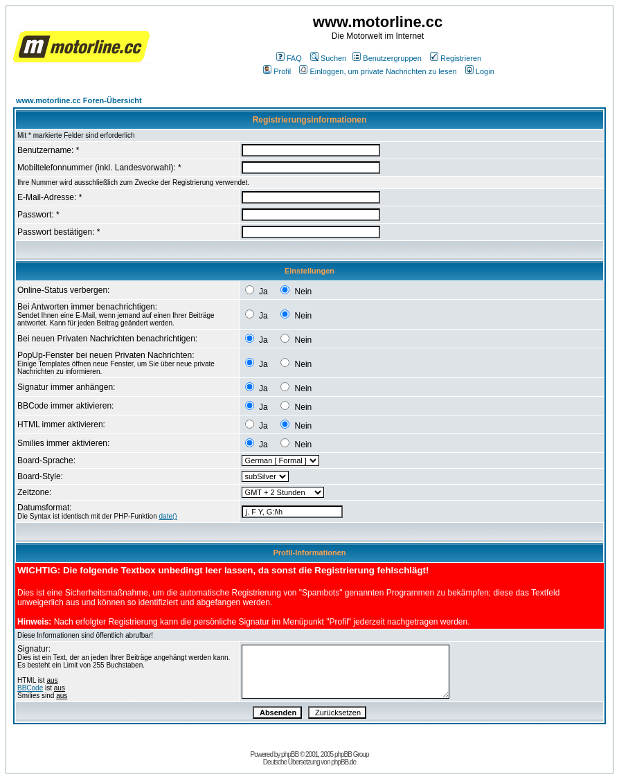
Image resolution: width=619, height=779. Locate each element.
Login (479, 71)
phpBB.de (343, 762)
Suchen (328, 58)
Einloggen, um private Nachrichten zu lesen (377, 71)
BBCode (30, 688)
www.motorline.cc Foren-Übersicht (79, 100)
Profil (277, 71)
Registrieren (455, 58)
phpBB (289, 754)
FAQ (289, 58)
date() (168, 516)
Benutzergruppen (386, 58)
